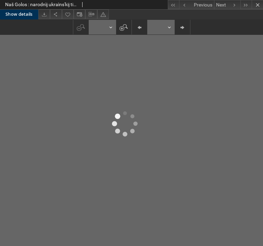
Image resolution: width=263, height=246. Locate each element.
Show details (19, 14)
